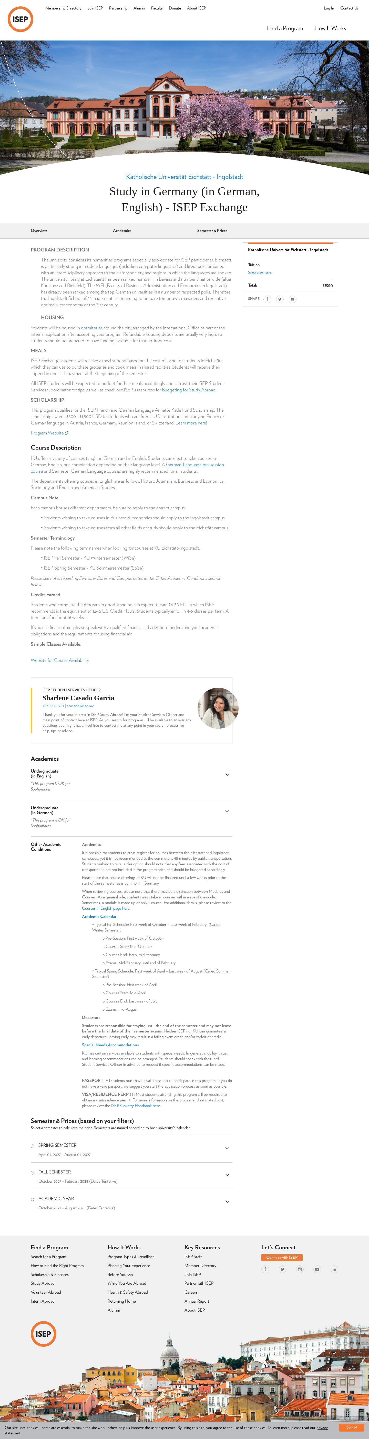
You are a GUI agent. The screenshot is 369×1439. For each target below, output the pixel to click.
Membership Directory (63, 8)
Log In (329, 8)
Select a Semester (260, 272)
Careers (191, 1292)
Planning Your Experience (129, 1265)
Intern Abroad (43, 1301)
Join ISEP (95, 8)
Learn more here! (191, 423)
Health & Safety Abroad (128, 1292)
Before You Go (120, 1274)
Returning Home (122, 1301)
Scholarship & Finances (50, 1274)
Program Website (49, 433)
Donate (175, 8)
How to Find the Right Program (57, 1265)
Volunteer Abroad (46, 1292)
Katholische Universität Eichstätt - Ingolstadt (184, 176)
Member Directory (200, 1265)
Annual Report (196, 1301)
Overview (39, 230)
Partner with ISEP (198, 1283)
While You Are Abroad (127, 1283)
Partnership (118, 8)
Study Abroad (43, 1283)
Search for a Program (48, 1256)
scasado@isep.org (80, 705)
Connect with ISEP (282, 1257)
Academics (122, 230)
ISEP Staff (193, 1256)
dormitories (91, 328)
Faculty (157, 8)
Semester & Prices (212, 230)
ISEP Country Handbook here (135, 1105)
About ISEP (196, 8)
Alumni (139, 8)
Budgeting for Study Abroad (189, 390)
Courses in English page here (106, 908)
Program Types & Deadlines (131, 1256)
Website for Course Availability (60, 660)
